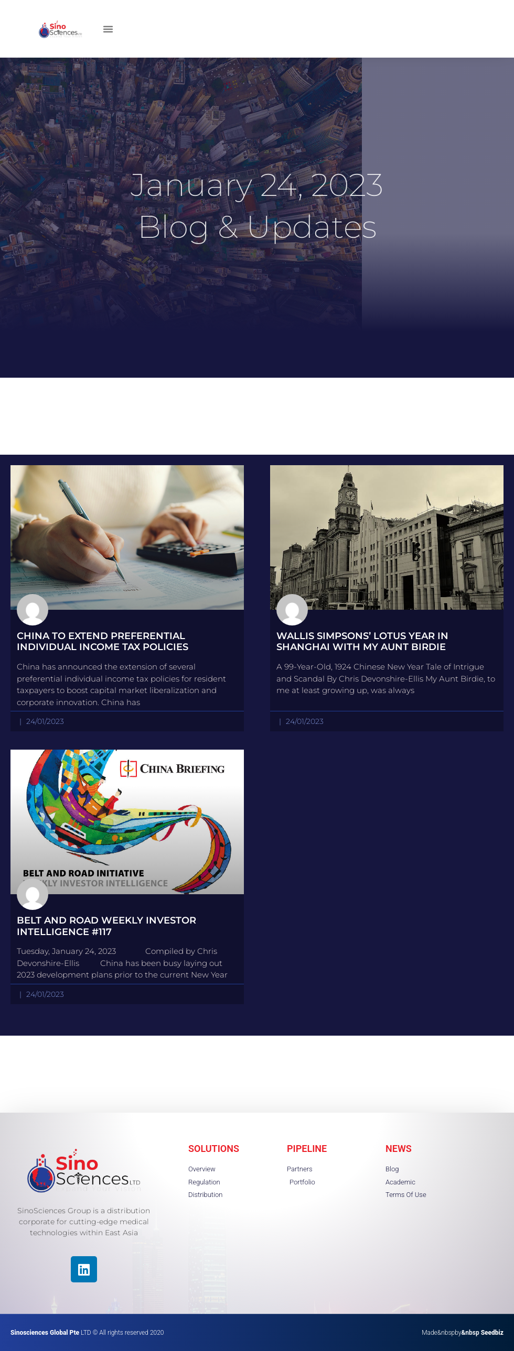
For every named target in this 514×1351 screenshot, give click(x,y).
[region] (136, 1276)
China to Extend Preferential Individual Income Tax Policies (102, 641)
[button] (108, 29)
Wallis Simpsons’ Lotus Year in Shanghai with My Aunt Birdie (362, 641)
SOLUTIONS (213, 1148)
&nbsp (482, 1332)
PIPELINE (307, 1148)
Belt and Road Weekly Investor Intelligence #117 (106, 926)
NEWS (398, 1148)
